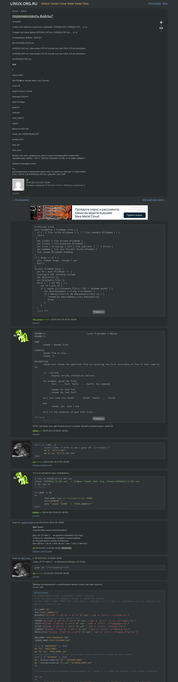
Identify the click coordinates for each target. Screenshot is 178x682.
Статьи (62, 3)
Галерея (54, 3)
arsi (34, 462)
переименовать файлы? (32, 16)
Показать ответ (38, 465)
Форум (70, 3)
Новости (45, 3)
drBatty (36, 431)
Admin (24, 11)
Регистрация (154, 3)
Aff (27, 180)
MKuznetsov (38, 320)
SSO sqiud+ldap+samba (152, 200)
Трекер (78, 3)
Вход (165, 3)
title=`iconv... (26, 558)
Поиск (86, 3)
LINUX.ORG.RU (23, 3)
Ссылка (15, 193)
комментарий (27, 523)
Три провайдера (22, 200)
